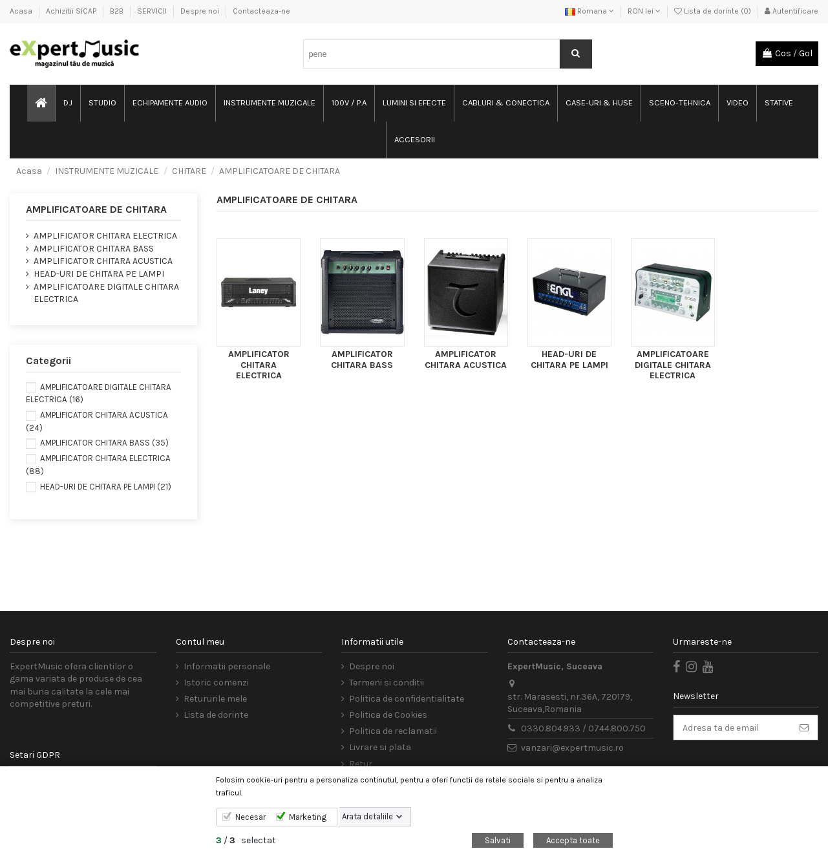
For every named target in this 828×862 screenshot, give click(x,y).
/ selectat (246, 840)
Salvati (498, 840)
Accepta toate (573, 840)
